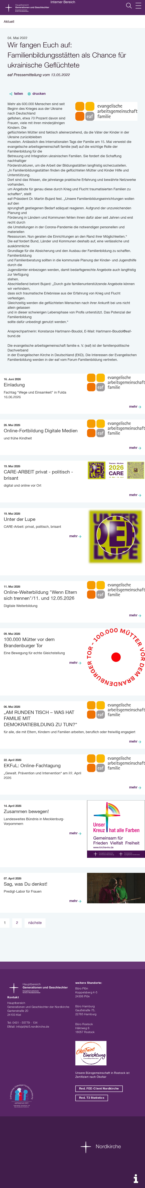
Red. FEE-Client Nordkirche (99, 1088)
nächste (35, 923)
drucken (39, 94)
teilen (18, 94)
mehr (133, 406)
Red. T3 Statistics (91, 1097)
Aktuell (9, 22)
